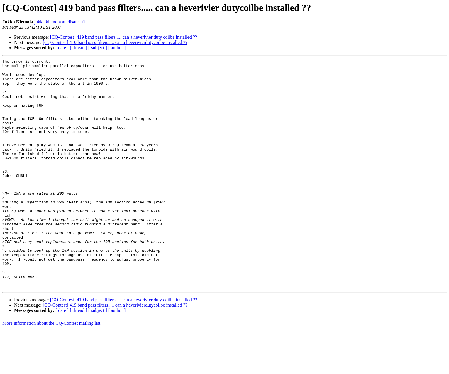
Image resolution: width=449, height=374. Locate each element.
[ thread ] (78, 47)
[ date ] (62, 47)
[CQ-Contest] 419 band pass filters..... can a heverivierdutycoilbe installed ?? (115, 42)
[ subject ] (97, 47)
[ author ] (117, 47)
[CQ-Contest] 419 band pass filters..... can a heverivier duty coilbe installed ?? (123, 37)
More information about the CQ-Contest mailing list (51, 368)
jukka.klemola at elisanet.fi (59, 21)
